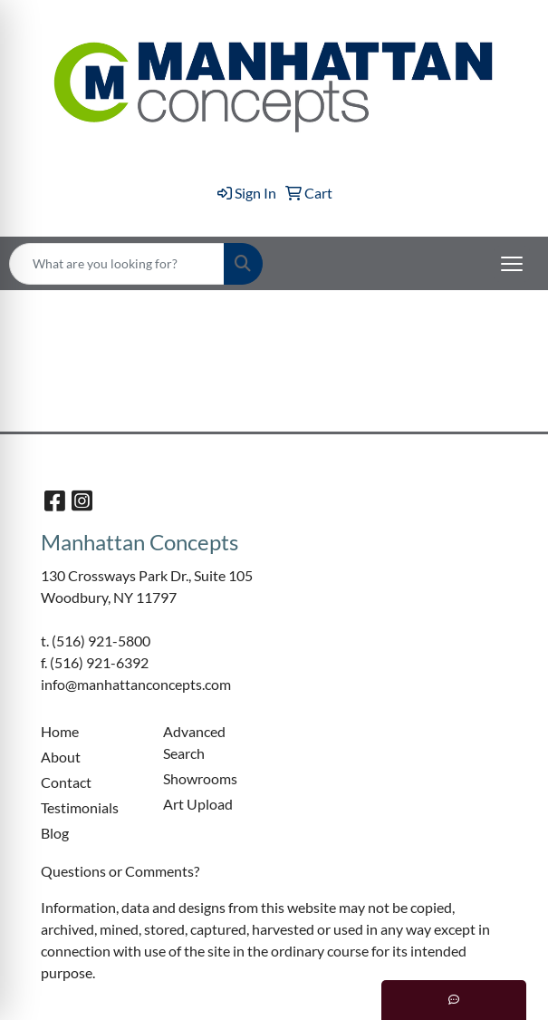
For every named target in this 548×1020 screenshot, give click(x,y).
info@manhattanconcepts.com (136, 684)
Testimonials (80, 807)
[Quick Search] (117, 264)
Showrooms (200, 778)
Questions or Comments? (120, 870)
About (61, 756)
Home (60, 731)
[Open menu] (512, 264)
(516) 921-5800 (101, 640)
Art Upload (198, 803)
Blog (55, 832)
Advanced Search (194, 742)
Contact (66, 782)
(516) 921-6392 (99, 662)
